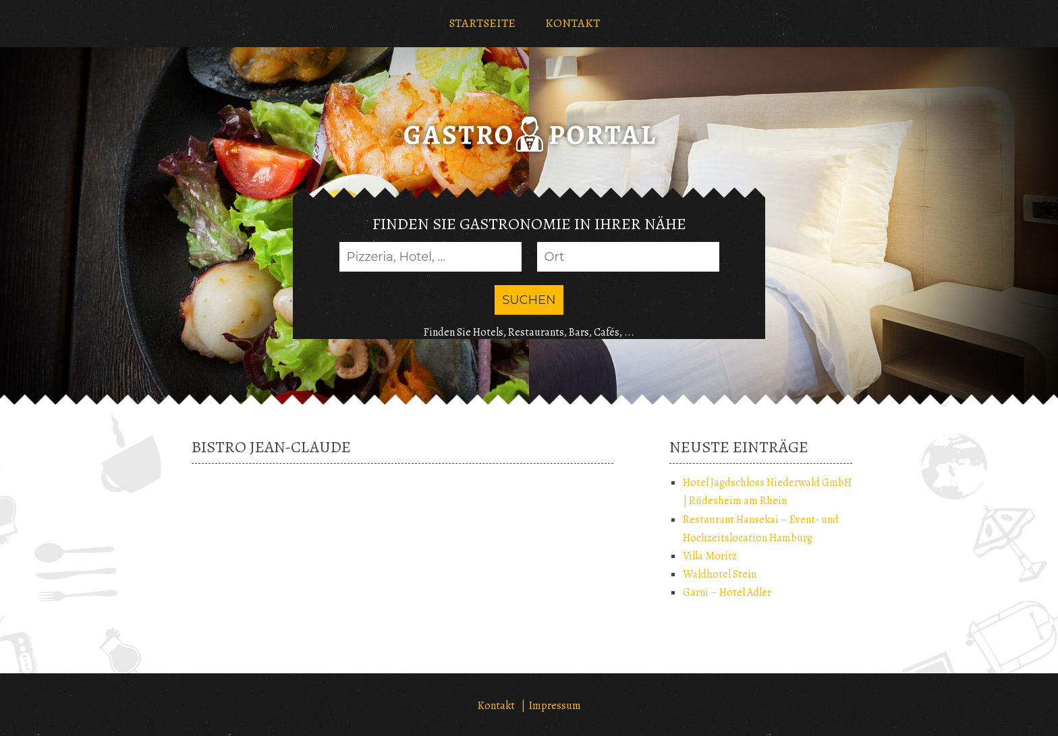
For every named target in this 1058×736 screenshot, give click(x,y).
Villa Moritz (710, 556)
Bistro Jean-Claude (271, 447)
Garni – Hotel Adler (727, 592)
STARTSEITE (482, 23)
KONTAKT (572, 23)
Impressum (555, 705)
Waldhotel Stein (719, 574)
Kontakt (496, 705)
